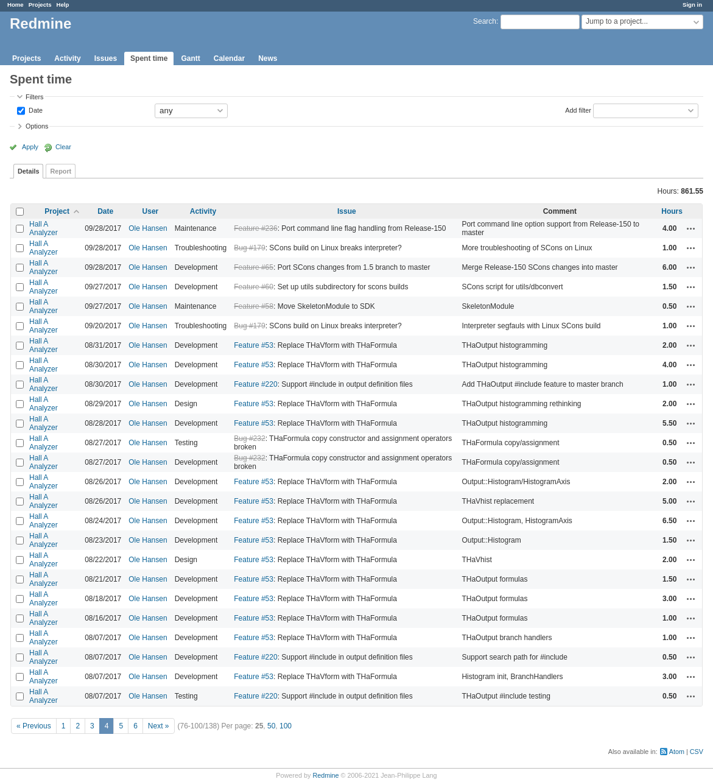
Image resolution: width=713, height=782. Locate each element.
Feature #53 (253, 345)
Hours (672, 211)
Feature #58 (253, 306)
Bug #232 (249, 438)
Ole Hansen (147, 228)
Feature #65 (253, 267)
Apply (30, 146)
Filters (34, 96)
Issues (105, 58)
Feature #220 (255, 384)
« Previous (33, 726)
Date (35, 109)
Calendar (229, 58)
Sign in (692, 4)
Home (15, 4)
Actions (691, 228)
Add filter (578, 109)
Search (484, 21)
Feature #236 (255, 228)
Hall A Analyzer (43, 228)
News (267, 58)
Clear (63, 146)
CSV (696, 751)
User (150, 211)
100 (285, 726)
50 (271, 726)
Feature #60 (253, 287)
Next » (158, 726)
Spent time (148, 58)
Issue (346, 211)
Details (28, 171)
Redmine (325, 775)
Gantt (190, 58)
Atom (676, 751)
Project (56, 211)
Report (60, 171)
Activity (67, 58)
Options (37, 126)
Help (63, 4)
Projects (40, 4)
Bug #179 (249, 248)
